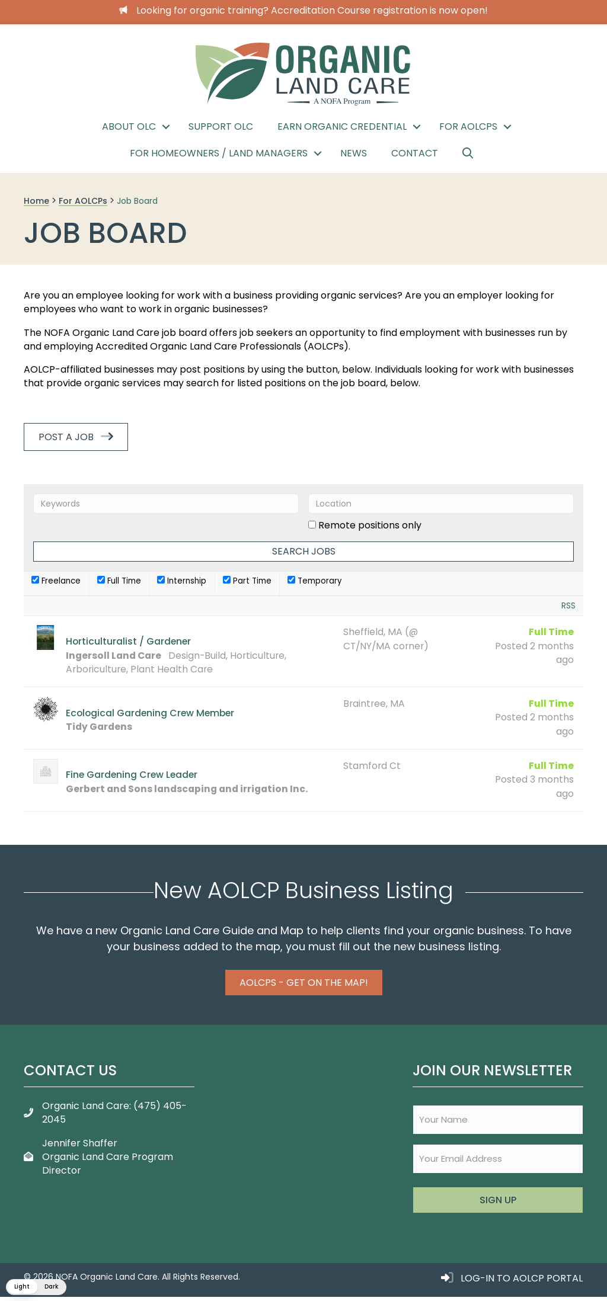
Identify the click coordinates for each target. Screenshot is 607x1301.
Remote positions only (369, 525)
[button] (166, 127)
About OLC (129, 126)
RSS (568, 605)
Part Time (247, 581)
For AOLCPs (468, 126)
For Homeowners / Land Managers (219, 153)
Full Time (119, 581)
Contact (414, 153)
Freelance (56, 581)
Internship (181, 581)
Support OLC (221, 126)
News (353, 153)
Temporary (314, 581)
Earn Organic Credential (342, 126)
